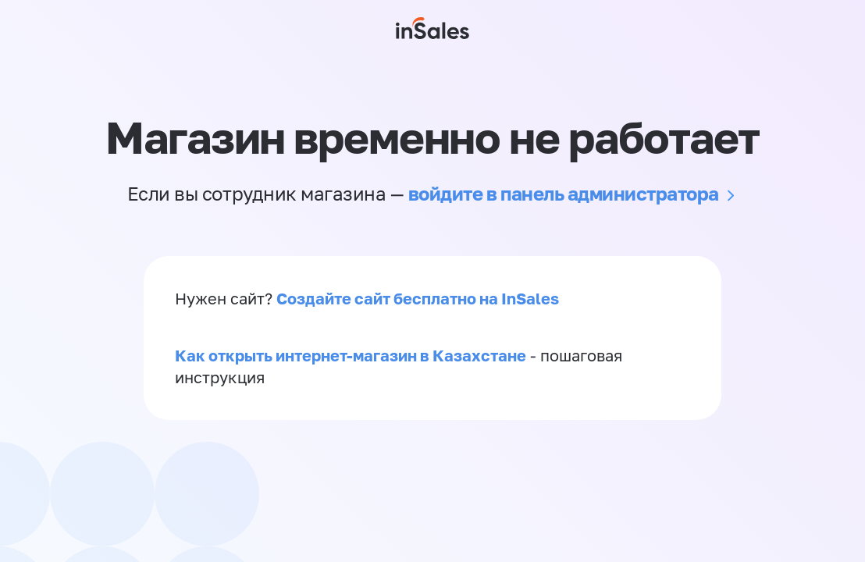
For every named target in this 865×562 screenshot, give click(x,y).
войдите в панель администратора (563, 193)
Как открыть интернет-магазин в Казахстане (350, 355)
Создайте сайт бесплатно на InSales (417, 298)
